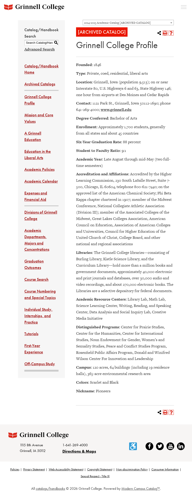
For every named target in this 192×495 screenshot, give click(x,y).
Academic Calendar (41, 181)
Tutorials (31, 333)
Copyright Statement (99, 469)
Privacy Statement (34, 469)
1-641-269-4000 (75, 445)
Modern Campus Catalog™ (140, 488)
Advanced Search (39, 49)
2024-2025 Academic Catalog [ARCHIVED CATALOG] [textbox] (117, 23)
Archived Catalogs (39, 84)
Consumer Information (165, 469)
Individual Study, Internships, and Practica (38, 316)
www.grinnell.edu (116, 109)
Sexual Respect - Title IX (95, 476)
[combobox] (128, 22)
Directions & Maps (79, 451)
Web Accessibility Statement (66, 469)
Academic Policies (39, 169)
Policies (14, 469)
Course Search (36, 279)
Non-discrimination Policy (132, 469)
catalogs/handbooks (50, 488)
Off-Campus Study (39, 363)
